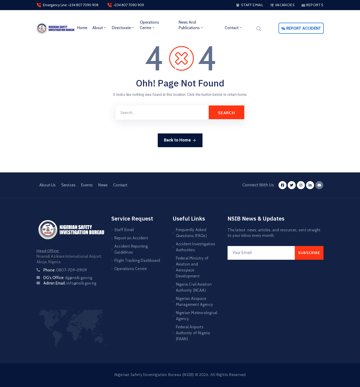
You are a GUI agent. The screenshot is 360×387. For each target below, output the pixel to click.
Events (87, 185)
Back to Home (180, 140)
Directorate (123, 27)
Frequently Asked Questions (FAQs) (191, 232)
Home (82, 27)
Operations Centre (149, 25)
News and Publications (191, 25)
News (103, 185)
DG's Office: (67, 277)
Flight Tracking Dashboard (137, 260)
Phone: (65, 270)
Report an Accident (131, 238)
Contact (233, 27)
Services (68, 185)
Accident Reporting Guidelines (131, 249)
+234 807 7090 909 (129, 5)
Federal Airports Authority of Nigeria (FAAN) (193, 333)
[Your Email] (261, 253)
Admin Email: (69, 283)
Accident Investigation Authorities (195, 247)
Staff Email (124, 229)
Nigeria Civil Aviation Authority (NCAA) (194, 287)
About (99, 27)
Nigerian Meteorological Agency (196, 315)
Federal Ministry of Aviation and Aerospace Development (192, 267)
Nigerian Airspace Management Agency (194, 301)
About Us (47, 185)
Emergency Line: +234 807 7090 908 (70, 5)
